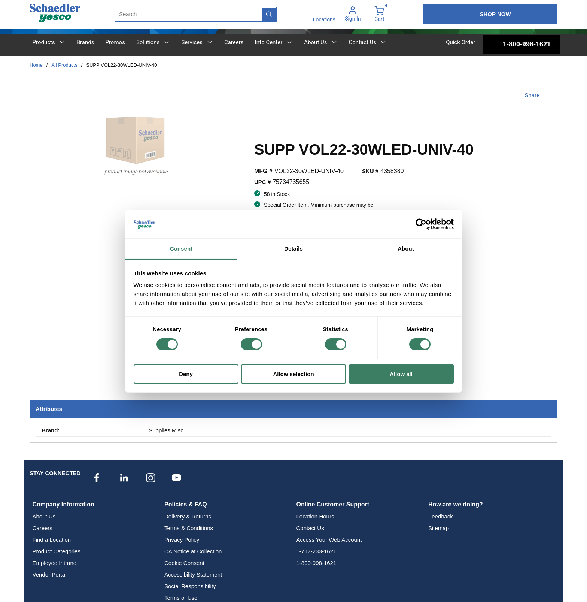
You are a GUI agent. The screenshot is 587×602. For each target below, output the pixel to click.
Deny (186, 374)
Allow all (401, 374)
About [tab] (406, 248)
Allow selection (293, 374)
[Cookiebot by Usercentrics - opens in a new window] (421, 224)
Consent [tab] (181, 248)
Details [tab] (293, 248)
